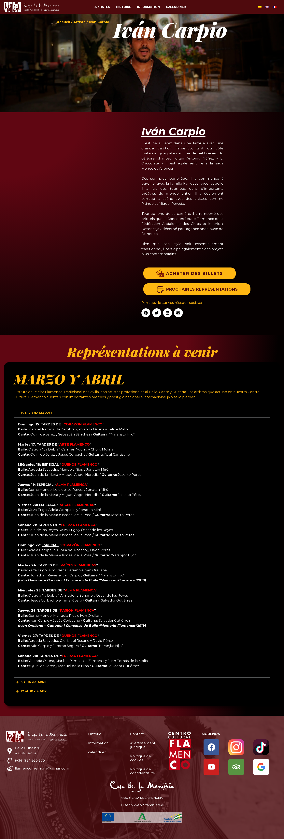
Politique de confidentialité (142, 771)
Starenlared (153, 805)
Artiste (79, 22)
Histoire (123, 7)
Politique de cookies (140, 758)
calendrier (176, 7)
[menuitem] (259, 7)
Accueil (63, 22)
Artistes (102, 7)
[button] (145, 312)
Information (148, 7)
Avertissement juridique (142, 745)
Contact (137, 734)
